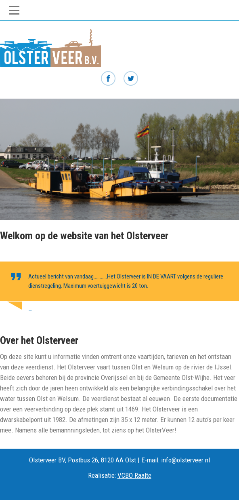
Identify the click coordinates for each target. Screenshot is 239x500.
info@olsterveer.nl (185, 460)
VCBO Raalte (134, 475)
